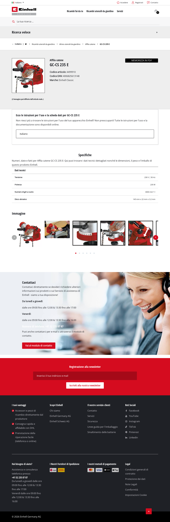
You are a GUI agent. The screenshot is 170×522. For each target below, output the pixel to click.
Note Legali (131, 484)
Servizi (90, 416)
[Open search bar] (13, 21)
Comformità (131, 489)
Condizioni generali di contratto (136, 471)
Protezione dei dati (135, 479)
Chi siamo (55, 410)
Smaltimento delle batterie (101, 432)
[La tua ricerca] (88, 21)
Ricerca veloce (85, 32)
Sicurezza (92, 421)
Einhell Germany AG (60, 416)
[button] (75, 253)
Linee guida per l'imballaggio (102, 426)
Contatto (92, 410)
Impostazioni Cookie (136, 495)
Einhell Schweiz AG (59, 421)
